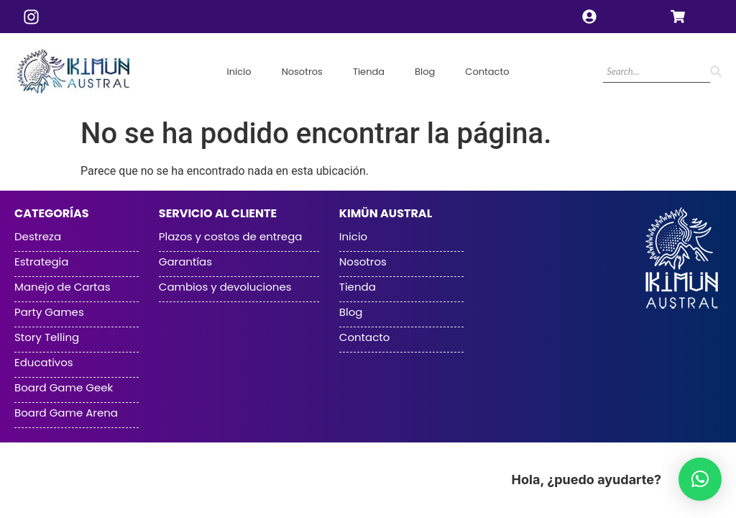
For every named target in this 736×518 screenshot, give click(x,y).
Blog (425, 71)
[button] (700, 479)
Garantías (185, 262)
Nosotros (302, 71)
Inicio (238, 71)
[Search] (656, 72)
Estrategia (41, 262)
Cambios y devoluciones (225, 287)
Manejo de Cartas (62, 287)
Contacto (487, 71)
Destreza (37, 236)
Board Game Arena (66, 413)
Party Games (49, 312)
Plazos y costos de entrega (231, 236)
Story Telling (46, 337)
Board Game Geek (63, 387)
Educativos (43, 362)
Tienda (369, 71)
